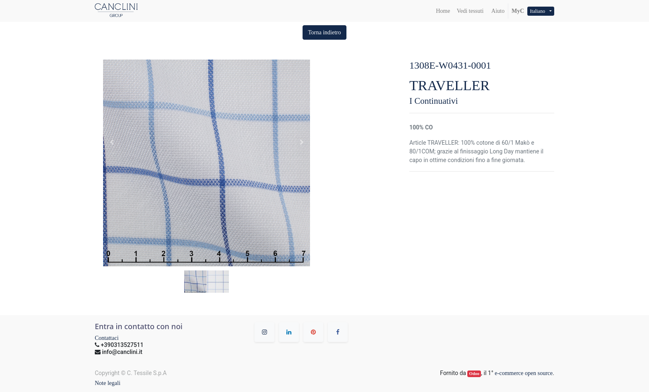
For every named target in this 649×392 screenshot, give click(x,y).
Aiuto (497, 11)
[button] (324, 32)
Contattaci (107, 338)
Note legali (107, 383)
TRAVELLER (449, 85)
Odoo (474, 373)
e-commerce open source (524, 373)
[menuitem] (443, 11)
